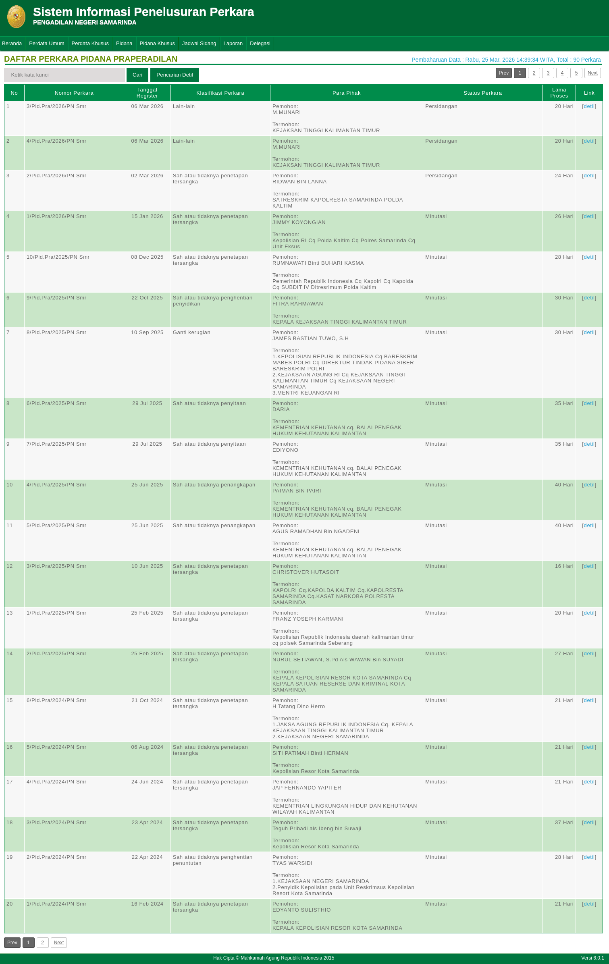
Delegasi (260, 43)
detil (589, 106)
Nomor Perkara (74, 93)
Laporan (233, 43)
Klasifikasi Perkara (220, 93)
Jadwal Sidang (199, 43)
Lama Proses (559, 93)
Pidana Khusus (157, 43)
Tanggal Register (147, 93)
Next (593, 73)
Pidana (124, 43)
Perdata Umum (46, 43)
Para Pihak (347, 93)
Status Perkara (483, 93)
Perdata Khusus (90, 43)
